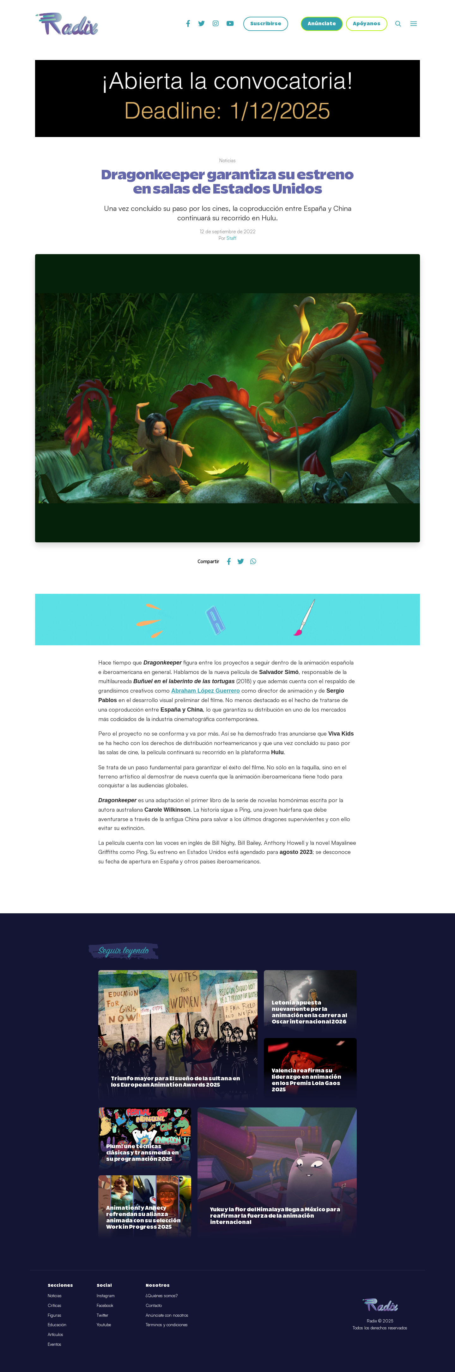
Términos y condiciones (167, 1324)
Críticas (54, 1305)
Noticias (55, 1295)
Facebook (105, 1305)
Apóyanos (366, 23)
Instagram (106, 1295)
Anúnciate (322, 23)
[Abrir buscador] (398, 24)
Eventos (54, 1344)
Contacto (154, 1305)
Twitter (102, 1315)
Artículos (55, 1334)
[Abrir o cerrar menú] (413, 23)
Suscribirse (265, 23)
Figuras (54, 1315)
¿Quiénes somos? (162, 1295)
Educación (57, 1324)
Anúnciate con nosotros (167, 1315)
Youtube (104, 1324)
